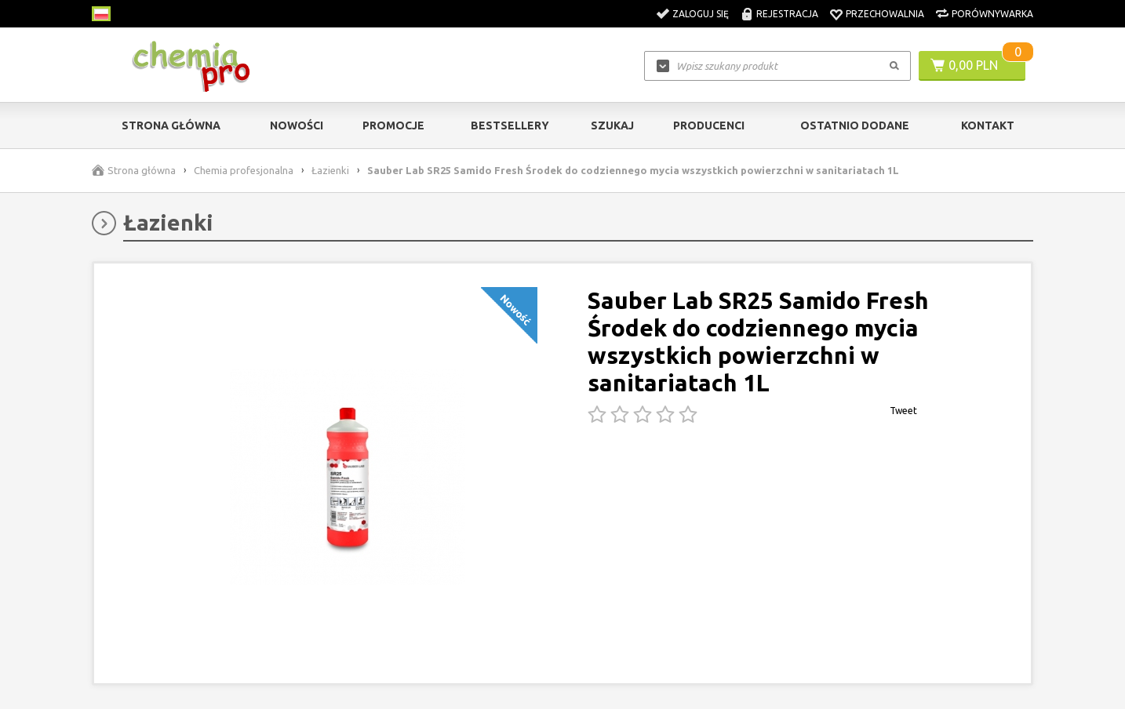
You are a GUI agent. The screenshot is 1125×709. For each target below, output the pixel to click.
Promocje (393, 125)
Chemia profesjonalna (243, 170)
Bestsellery (510, 125)
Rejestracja (787, 14)
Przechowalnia (885, 14)
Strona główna (171, 125)
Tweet (903, 410)
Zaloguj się (700, 14)
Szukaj (612, 125)
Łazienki (330, 170)
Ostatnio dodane (854, 125)
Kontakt (987, 125)
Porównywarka (992, 14)
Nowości (296, 125)
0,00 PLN (973, 65)
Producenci (709, 125)
